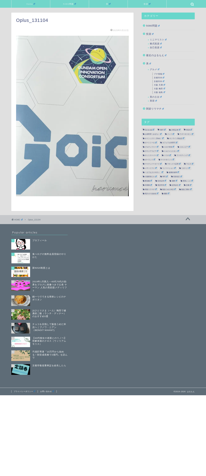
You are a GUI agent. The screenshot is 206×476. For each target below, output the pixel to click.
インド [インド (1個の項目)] (170, 134)
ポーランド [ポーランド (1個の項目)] (150, 160)
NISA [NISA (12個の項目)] (189, 130)
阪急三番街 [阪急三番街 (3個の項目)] (186, 189)
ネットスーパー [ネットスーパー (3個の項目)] (151, 155)
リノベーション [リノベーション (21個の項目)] (169, 168)
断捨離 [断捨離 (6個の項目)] (148, 181)
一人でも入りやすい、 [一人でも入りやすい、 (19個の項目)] (154, 172)
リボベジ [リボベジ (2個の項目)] (185, 168)
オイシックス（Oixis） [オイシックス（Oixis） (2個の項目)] (154, 138)
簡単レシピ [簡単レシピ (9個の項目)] (188, 181)
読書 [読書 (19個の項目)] (188, 185)
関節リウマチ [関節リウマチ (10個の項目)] (151, 189)
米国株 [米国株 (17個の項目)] (148, 185)
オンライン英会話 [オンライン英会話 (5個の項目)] (176, 138)
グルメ (154, 69)
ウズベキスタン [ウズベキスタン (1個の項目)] (186, 134)
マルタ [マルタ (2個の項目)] (189, 164)
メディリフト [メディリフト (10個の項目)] (151, 168)
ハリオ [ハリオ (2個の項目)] (167, 155)
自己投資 (156, 47)
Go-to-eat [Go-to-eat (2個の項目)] (149, 130)
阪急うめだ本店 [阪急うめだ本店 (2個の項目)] (169, 189)
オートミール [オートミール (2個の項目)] (151, 143)
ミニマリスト (158, 39)
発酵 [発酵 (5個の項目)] (174, 181)
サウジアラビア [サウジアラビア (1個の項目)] (151, 151)
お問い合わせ (47, 391)
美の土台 (156, 97)
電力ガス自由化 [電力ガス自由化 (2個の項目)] (151, 193)
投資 (147, 4)
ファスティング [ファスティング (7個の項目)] (183, 155)
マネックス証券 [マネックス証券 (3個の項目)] (174, 164)
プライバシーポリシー (24, 391)
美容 (153, 101)
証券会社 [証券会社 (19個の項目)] (176, 185)
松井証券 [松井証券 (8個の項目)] (162, 181)
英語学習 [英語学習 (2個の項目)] (162, 185)
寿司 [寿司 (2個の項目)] (165, 177)
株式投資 (156, 43)
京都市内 (159, 78)
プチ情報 (159, 74)
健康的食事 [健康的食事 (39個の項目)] (174, 172)
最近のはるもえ (156, 55)
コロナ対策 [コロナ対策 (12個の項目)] (169, 147)
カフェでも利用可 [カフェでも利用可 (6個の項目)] (169, 143)
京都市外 (159, 81)
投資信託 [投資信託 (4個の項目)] (177, 177)
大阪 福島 (159, 92)
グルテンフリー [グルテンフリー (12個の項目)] (151, 147)
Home (30, 4)
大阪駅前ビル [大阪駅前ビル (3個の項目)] (151, 177)
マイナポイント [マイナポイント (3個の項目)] (167, 160)
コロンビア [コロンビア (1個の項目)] (185, 147)
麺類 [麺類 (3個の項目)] (166, 193)
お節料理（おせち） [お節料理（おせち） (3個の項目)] (153, 134)
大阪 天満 (159, 85)
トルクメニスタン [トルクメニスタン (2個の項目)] (171, 151)
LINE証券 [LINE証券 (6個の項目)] (175, 130)
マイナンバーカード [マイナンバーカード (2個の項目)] (153, 164)
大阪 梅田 (159, 89)
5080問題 (69, 4)
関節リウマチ (155, 108)
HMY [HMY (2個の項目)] (163, 130)
